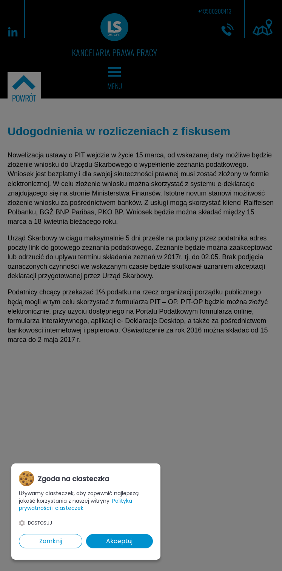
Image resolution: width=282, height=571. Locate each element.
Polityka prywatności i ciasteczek (75, 504)
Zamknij (50, 541)
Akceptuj (119, 541)
